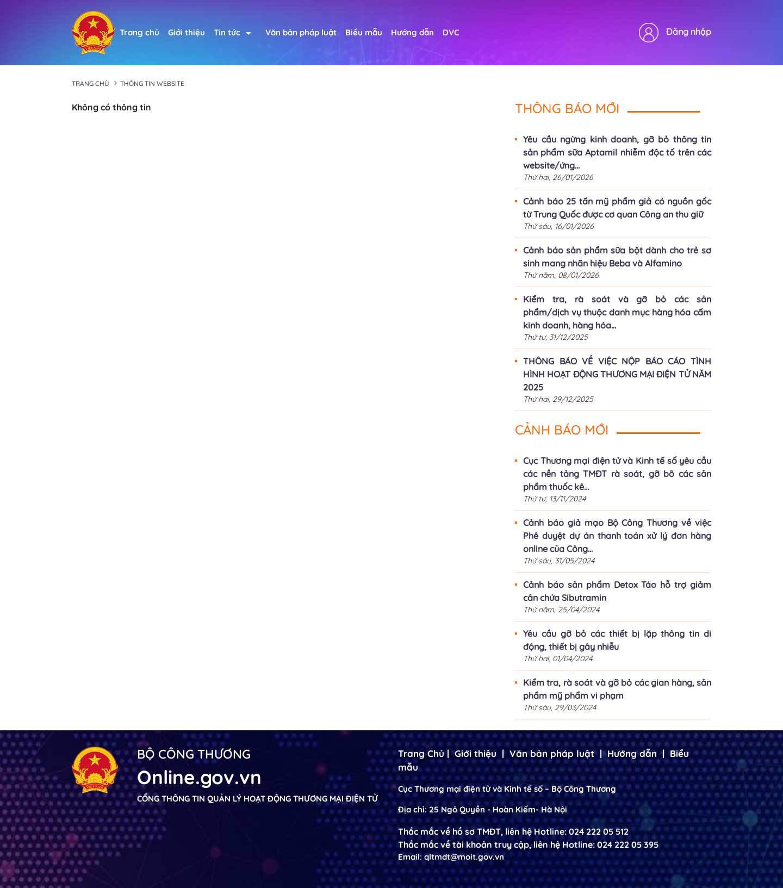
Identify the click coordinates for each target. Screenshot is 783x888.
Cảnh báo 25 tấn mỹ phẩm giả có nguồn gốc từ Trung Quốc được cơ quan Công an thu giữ (617, 208)
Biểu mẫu (363, 32)
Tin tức (232, 32)
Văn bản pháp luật (301, 32)
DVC (451, 32)
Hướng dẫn (412, 32)
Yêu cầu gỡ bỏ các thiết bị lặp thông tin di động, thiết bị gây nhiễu (617, 640)
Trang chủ (139, 32)
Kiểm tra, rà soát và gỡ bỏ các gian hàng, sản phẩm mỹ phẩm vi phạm (617, 689)
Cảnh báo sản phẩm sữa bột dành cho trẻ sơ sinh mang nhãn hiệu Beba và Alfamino (617, 257)
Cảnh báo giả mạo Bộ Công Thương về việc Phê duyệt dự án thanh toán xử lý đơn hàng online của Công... (617, 535)
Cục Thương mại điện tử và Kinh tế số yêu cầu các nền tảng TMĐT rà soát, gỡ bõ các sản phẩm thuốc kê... (617, 473)
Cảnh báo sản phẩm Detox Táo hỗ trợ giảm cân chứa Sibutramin (617, 591)
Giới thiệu (186, 32)
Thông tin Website (152, 83)
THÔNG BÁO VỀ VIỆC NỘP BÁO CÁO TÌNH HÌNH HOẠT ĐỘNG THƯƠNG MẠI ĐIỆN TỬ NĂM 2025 (617, 374)
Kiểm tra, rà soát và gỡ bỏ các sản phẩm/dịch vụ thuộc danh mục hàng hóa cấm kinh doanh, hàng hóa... (617, 312)
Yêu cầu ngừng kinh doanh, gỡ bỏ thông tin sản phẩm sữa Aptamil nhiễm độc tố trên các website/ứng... (617, 152)
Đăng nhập (688, 31)
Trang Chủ (421, 753)
